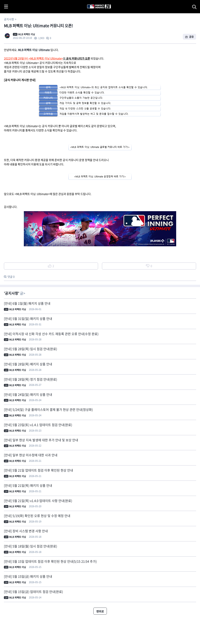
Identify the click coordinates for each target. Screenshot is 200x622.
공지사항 (9, 19)
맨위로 (100, 611)
